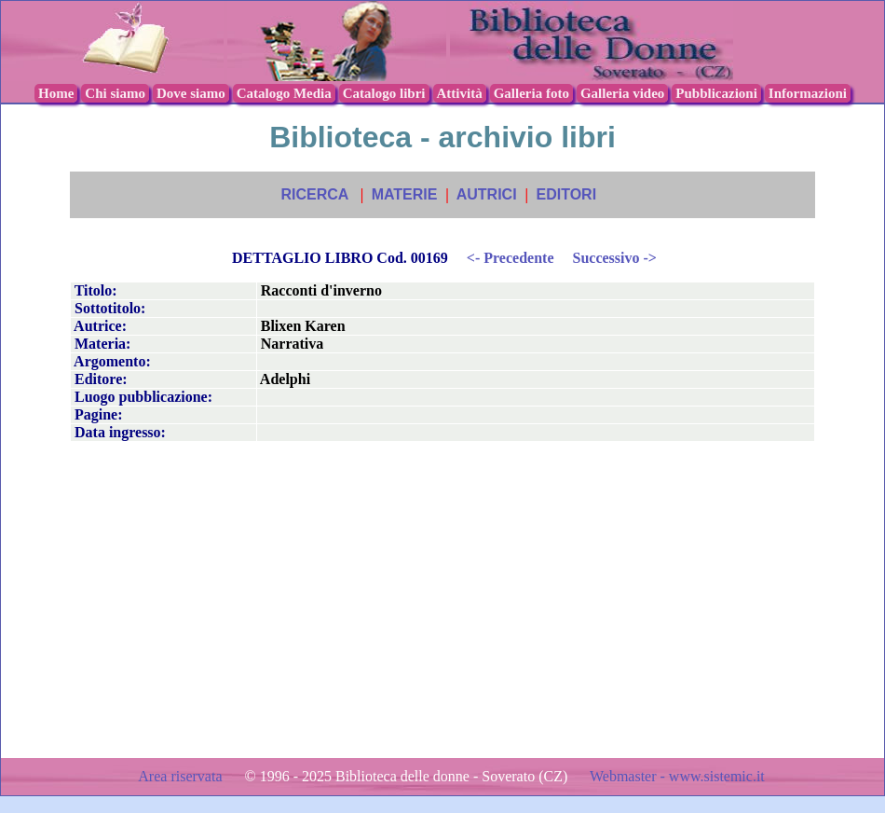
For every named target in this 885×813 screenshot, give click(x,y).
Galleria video (622, 93)
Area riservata (181, 776)
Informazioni (808, 93)
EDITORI (566, 194)
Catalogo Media (284, 93)
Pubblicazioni (716, 93)
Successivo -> (614, 258)
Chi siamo (115, 93)
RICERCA (313, 194)
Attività (460, 93)
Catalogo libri (384, 93)
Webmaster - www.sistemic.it (677, 776)
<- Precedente (510, 258)
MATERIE (405, 194)
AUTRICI (486, 194)
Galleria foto (531, 93)
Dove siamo (191, 93)
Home (56, 93)
